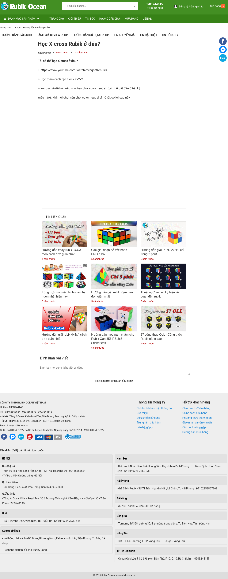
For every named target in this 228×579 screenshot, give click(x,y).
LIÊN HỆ (147, 18)
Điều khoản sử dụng (148, 417)
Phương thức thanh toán (197, 417)
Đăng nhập (197, 6)
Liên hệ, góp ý (145, 427)
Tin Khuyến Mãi (124, 35)
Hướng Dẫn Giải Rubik (17, 35)
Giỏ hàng (217, 6)
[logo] (23, 7)
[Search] (132, 5)
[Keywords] (96, 5)
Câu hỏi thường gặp (194, 427)
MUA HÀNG (131, 18)
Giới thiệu (142, 413)
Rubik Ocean (44, 52)
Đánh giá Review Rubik (52, 35)
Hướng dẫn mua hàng (195, 432)
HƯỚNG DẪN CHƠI (109, 18)
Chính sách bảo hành (194, 413)
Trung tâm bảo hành (149, 422)
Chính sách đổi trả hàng (196, 408)
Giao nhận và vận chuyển (197, 422)
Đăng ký (183, 6)
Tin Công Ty (170, 35)
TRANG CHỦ (56, 18)
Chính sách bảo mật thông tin (154, 408)
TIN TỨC (90, 18)
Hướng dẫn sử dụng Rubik (91, 35)
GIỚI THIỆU (74, 18)
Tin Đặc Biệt (148, 35)
